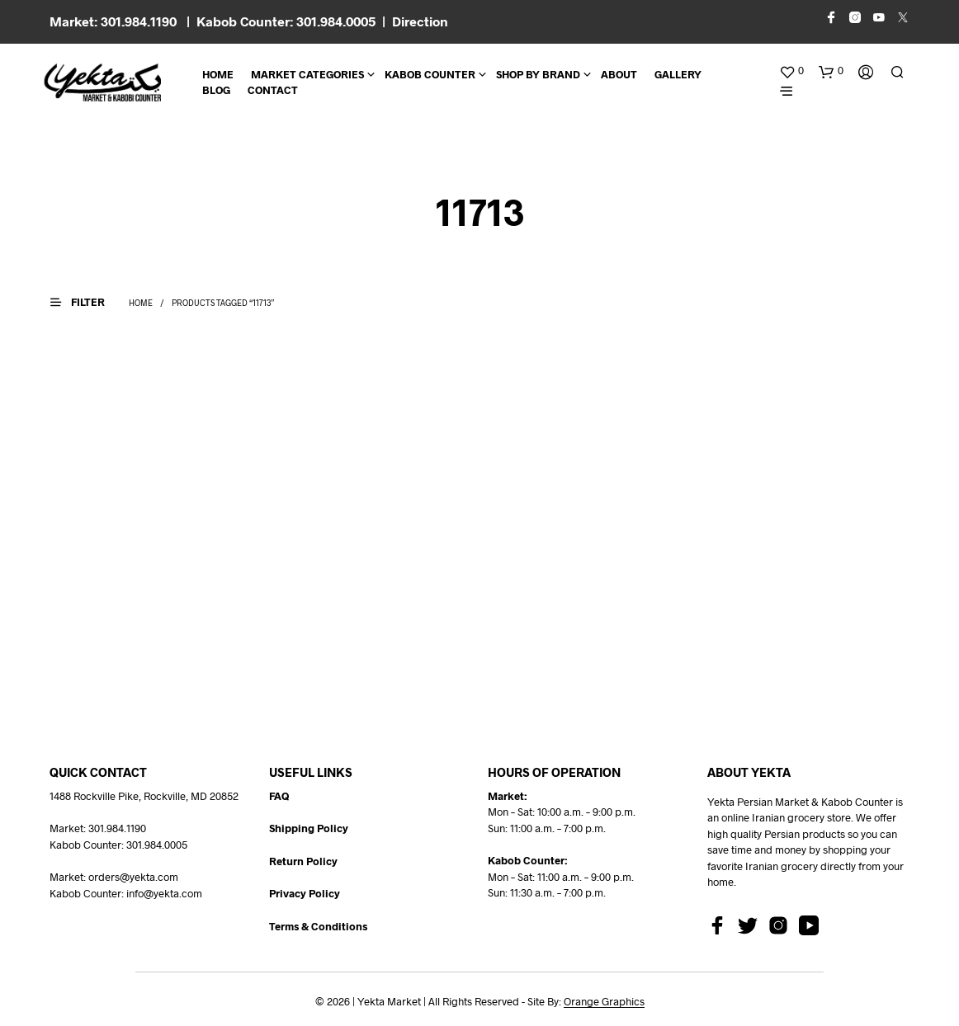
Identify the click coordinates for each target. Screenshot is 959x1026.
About (619, 74)
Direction (420, 21)
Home (218, 74)
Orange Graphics (604, 1001)
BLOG (216, 89)
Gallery (678, 74)
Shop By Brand (538, 74)
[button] (791, 71)
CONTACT (273, 89)
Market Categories (307, 74)
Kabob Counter (430, 74)
